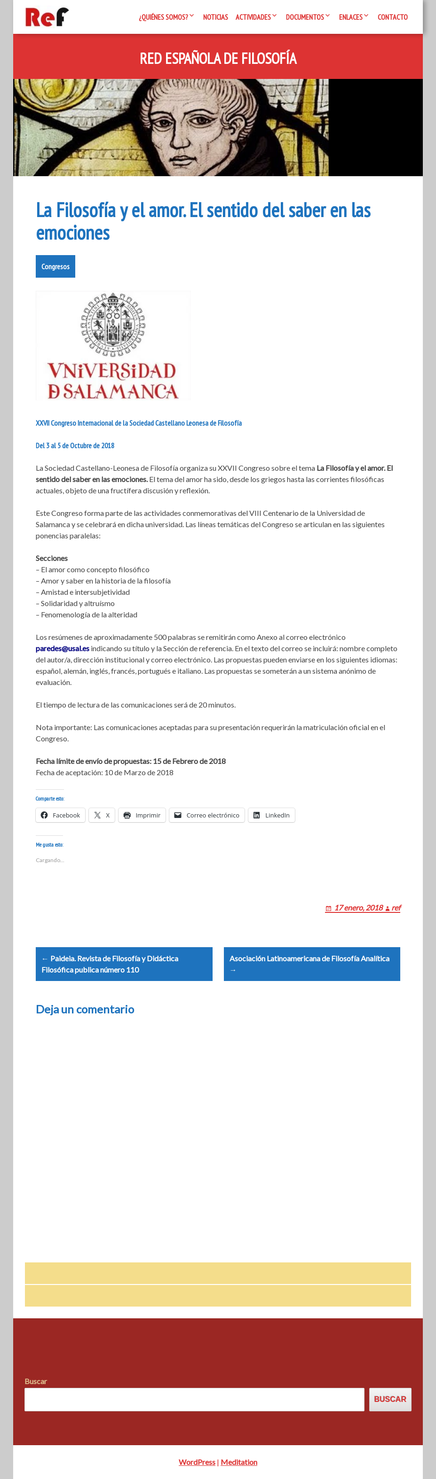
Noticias (215, 17)
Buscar (35, 1381)
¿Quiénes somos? (163, 17)
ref (395, 907)
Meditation (239, 1461)
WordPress (197, 1461)
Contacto (393, 17)
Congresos (55, 266)
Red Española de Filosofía (218, 58)
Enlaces (351, 17)
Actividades (253, 17)
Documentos (305, 17)
